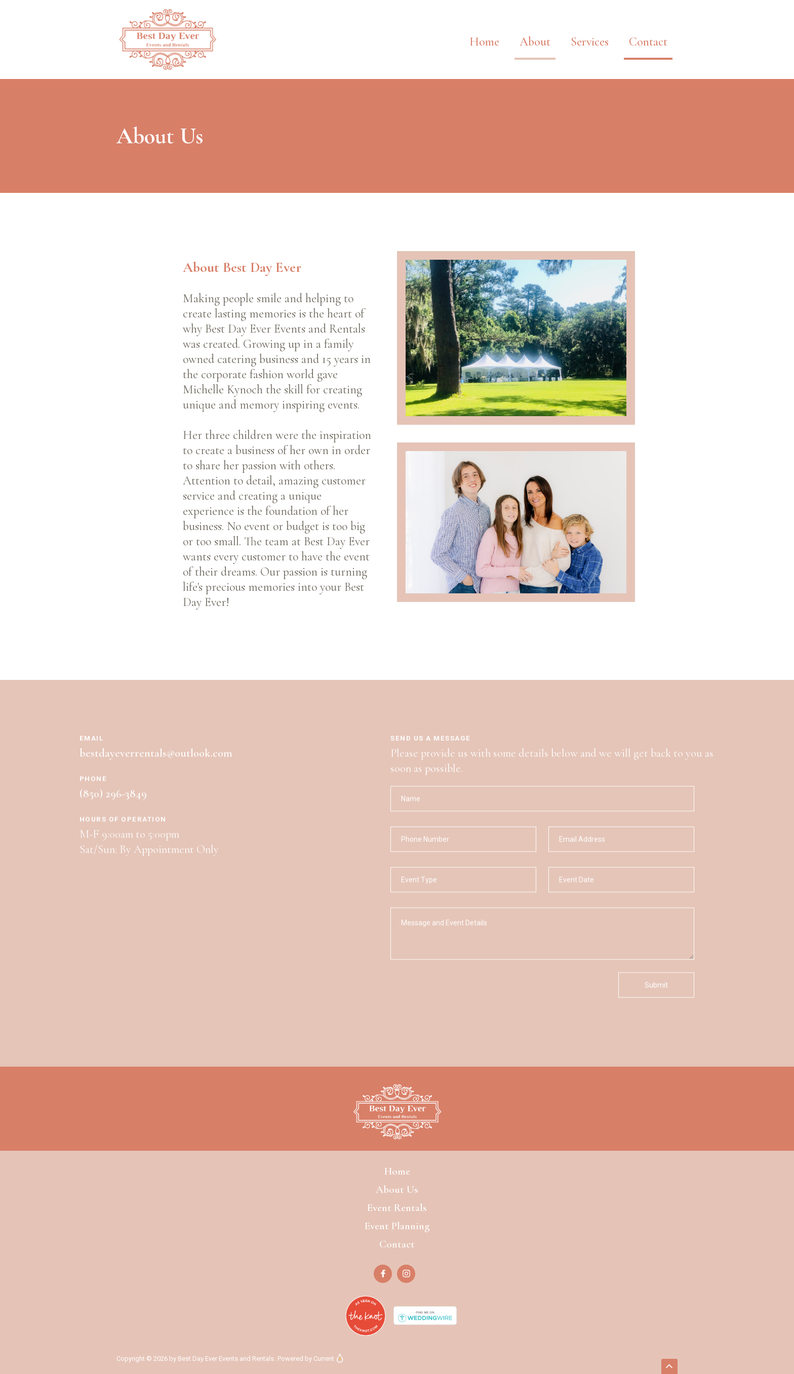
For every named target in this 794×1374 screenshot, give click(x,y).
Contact (648, 41)
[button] (590, 34)
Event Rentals (397, 1207)
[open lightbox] (516, 346)
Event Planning (397, 1226)
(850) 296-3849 (113, 802)
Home (484, 41)
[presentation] (467, 1001)
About (535, 41)
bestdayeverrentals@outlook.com (156, 762)
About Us (397, 1189)
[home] (167, 39)
